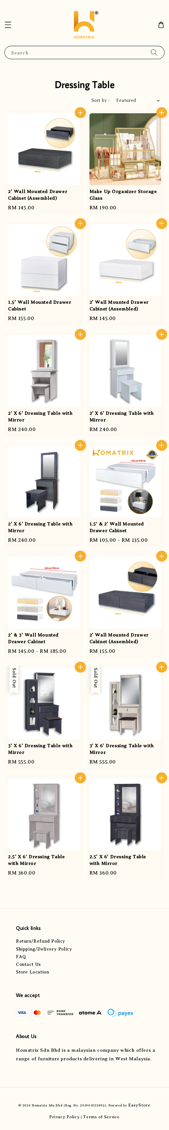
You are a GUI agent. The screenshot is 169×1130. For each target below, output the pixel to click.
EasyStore (139, 1105)
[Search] (154, 52)
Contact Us (28, 964)
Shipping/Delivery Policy (44, 949)
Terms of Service (101, 1116)
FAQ (21, 956)
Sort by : (100, 100)
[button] (8, 25)
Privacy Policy (64, 1116)
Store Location (32, 972)
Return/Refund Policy (40, 941)
